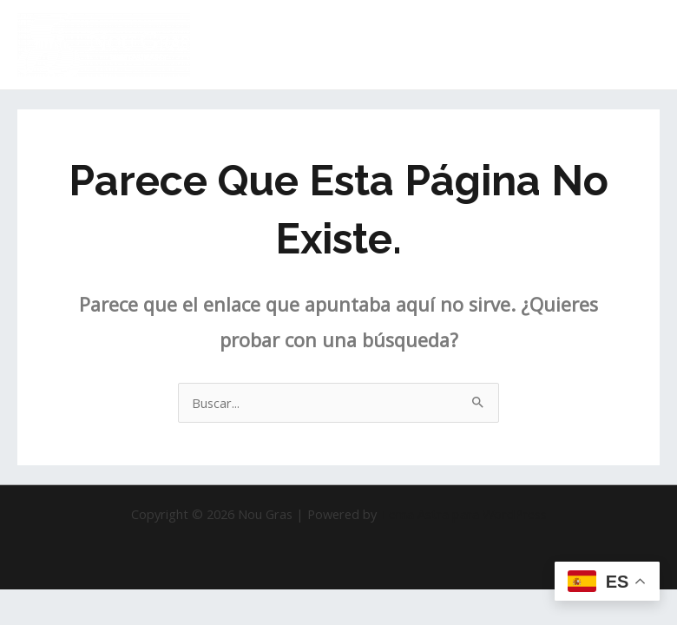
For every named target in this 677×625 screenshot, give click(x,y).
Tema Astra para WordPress (463, 514)
